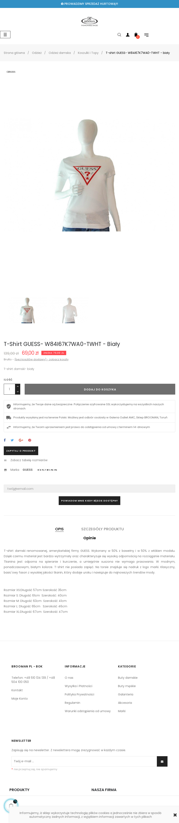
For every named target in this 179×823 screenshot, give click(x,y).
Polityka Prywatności (79, 694)
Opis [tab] (59, 529)
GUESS (28, 470)
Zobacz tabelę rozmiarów (28, 460)
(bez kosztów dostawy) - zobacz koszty (41, 359)
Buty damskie (128, 678)
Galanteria (125, 694)
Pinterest (29, 440)
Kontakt (17, 690)
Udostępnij (5, 440)
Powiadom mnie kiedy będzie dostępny (89, 500)
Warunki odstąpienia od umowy (88, 711)
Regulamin (72, 703)
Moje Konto (19, 698)
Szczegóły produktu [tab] (102, 529)
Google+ (21, 440)
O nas (69, 678)
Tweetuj (12, 440)
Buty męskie (127, 686)
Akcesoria (125, 703)
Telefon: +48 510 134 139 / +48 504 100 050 (33, 680)
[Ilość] (9, 389)
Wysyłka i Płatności (78, 686)
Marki (122, 711)
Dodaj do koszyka (100, 389)
